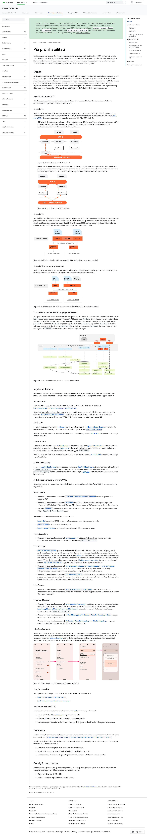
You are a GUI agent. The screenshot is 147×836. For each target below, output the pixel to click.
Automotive (107, 13)
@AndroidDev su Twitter (76, 807)
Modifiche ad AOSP (83, 33)
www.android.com (114, 814)
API (46, 719)
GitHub (31, 823)
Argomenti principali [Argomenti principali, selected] (55, 13)
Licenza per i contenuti (90, 787)
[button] (12, 31)
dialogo (78, 555)
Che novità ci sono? (9, 13)
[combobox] (116, 2)
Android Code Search (40, 2)
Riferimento (121, 13)
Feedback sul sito (84, 832)
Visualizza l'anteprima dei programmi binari (43, 814)
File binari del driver (35, 820)
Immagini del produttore (37, 817)
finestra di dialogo (55, 638)
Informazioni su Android (37, 832)
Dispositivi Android (90, 13)
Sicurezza (38, 13)
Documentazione (10, 8)
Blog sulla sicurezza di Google (78, 814)
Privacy (74, 832)
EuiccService (57, 715)
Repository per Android (36, 804)
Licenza (67, 832)
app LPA (86, 472)
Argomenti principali (55, 42)
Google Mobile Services (115, 817)
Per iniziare (26, 13)
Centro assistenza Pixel (115, 807)
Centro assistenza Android (116, 804)
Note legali (59, 832)
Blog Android (73, 811)
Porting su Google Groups (77, 823)
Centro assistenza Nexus (115, 811)
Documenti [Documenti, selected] (21, 2)
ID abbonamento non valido (88, 560)
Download (32, 811)
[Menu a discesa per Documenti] (27, 2)
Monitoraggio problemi (115, 823)
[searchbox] (13, 19)
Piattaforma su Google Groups (78, 817)
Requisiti (32, 807)
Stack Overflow (113, 820)
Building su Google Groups (77, 820)
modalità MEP (96, 433)
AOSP (35, 42)
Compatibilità (73, 13)
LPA (75, 711)
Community (50, 832)
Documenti (42, 42)
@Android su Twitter (75, 804)
